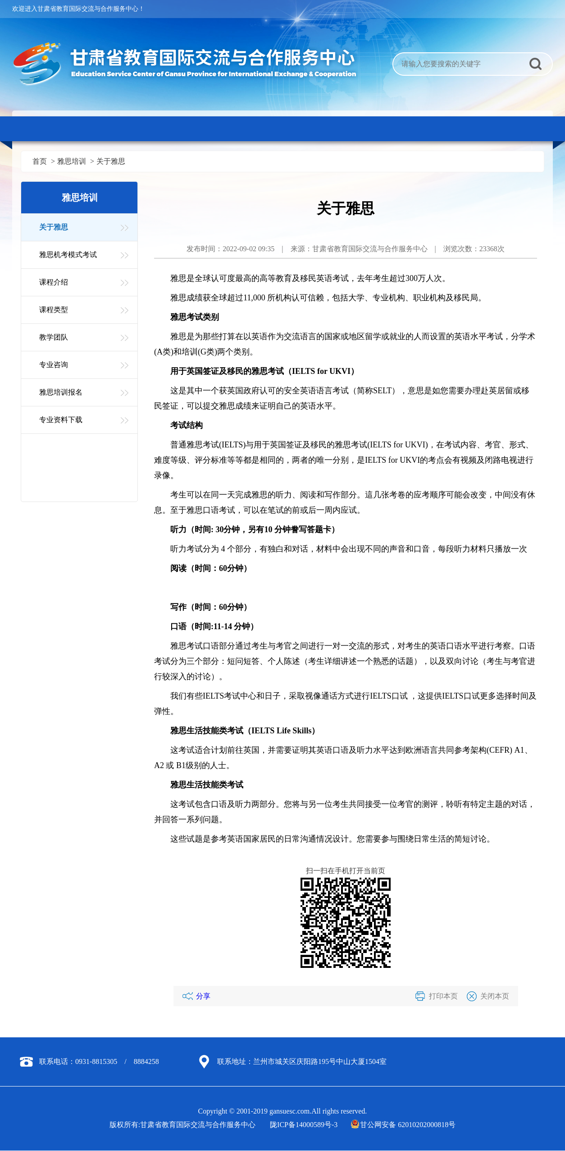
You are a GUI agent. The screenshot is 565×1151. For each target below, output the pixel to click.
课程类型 (53, 309)
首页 (39, 161)
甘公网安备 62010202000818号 (404, 1124)
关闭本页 (494, 996)
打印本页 (443, 996)
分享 (203, 996)
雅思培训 (71, 161)
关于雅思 (110, 161)
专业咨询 (53, 364)
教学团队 (53, 337)
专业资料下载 (60, 420)
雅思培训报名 (60, 392)
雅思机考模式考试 (68, 254)
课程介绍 (53, 282)
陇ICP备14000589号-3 (303, 1124)
